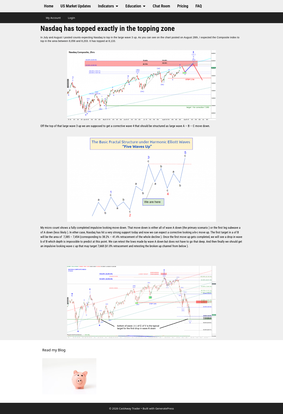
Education (135, 6)
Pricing (182, 6)
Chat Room (161, 6)
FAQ (198, 6)
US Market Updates (75, 6)
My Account (53, 18)
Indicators (108, 6)
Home (48, 6)
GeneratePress (164, 408)
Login (71, 18)
